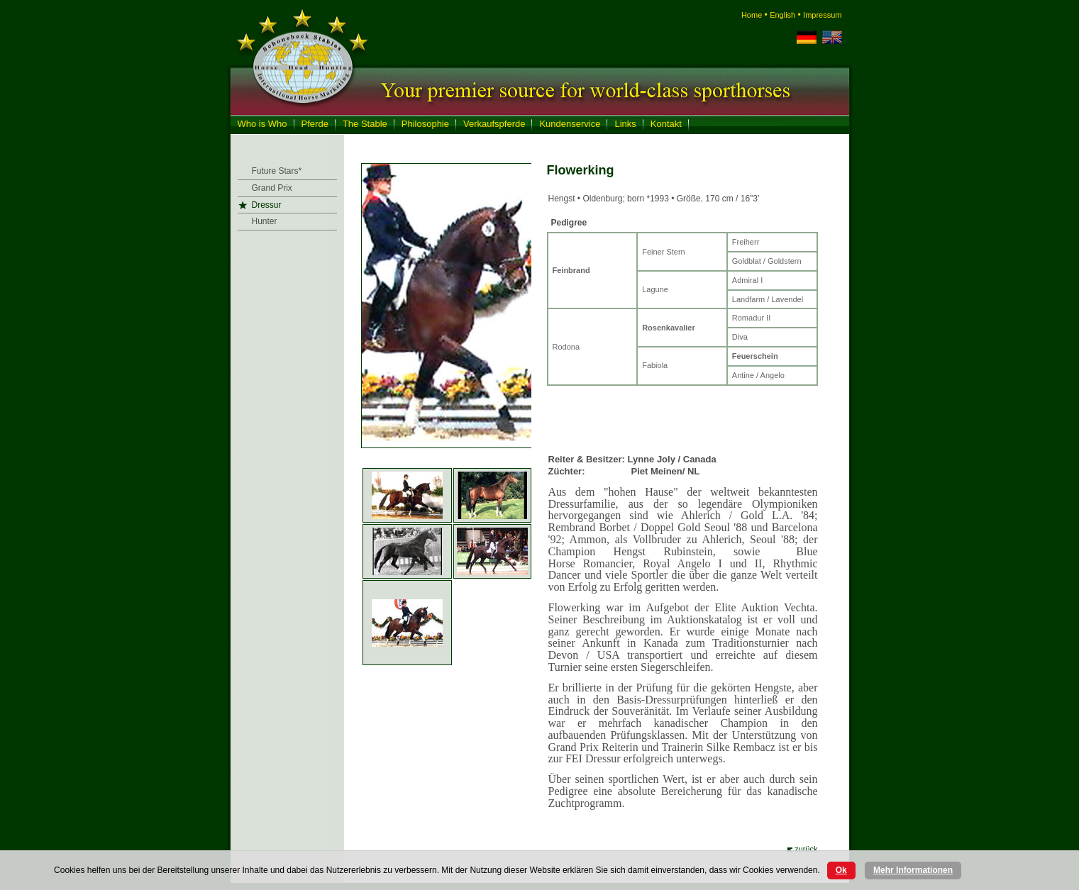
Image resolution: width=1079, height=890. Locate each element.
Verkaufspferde (494, 123)
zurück (806, 849)
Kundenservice (569, 123)
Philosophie (425, 123)
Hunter (264, 221)
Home (751, 15)
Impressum (822, 15)
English (782, 15)
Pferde (314, 123)
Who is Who (262, 123)
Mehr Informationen (913, 870)
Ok (841, 870)
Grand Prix (272, 188)
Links (625, 123)
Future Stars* (277, 171)
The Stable (365, 123)
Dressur (267, 205)
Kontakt (666, 123)
